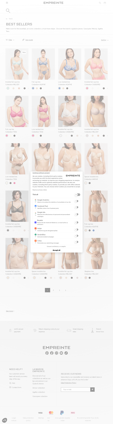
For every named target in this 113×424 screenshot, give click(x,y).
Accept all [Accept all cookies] (56, 250)
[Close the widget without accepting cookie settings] (41, 173)
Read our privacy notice (40, 190)
